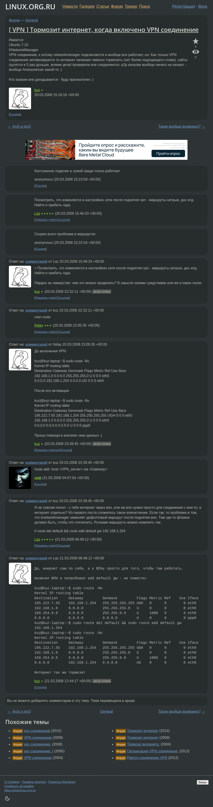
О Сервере (12, 782)
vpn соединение (37, 731)
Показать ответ (45, 219)
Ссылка (15, 114)
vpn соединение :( (38, 751)
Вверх (203, 782)
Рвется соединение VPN (147, 758)
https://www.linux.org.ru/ (20, 790)
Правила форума (34, 782)
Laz (37, 213)
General (31, 20)
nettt (37, 478)
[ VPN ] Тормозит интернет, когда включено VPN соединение (104, 29)
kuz (37, 90)
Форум (117, 6)
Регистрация (183, 6)
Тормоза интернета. (143, 744)
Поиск (144, 6)
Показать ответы (46, 450)
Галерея (87, 6)
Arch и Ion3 (21, 126)
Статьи (102, 6)
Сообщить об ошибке (19, 786)
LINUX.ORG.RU (30, 6)
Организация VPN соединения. (152, 751)
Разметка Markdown (62, 782)
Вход (202, 6)
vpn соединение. (37, 744)
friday (38, 325)
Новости (70, 6)
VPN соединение (38, 738)
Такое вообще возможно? (179, 126)
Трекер (131, 6)
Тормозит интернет (142, 731)
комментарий (36, 261)
